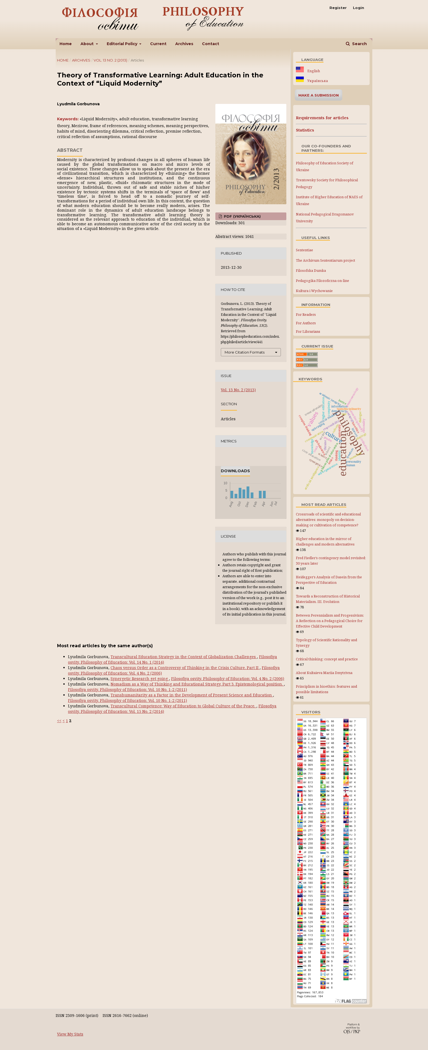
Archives (184, 43)
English (313, 71)
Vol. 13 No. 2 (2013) (110, 60)
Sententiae (304, 250)
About (88, 43)
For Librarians (308, 331)
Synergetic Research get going (140, 678)
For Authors (306, 322)
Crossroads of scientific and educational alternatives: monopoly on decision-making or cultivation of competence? (328, 519)
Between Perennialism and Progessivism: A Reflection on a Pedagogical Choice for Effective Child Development (330, 621)
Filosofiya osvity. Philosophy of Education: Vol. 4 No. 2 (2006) (227, 678)
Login (358, 7)
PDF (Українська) (242, 216)
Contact (210, 43)
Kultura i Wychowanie (314, 290)
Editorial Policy (122, 43)
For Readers (306, 314)
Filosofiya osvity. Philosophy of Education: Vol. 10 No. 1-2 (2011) (127, 689)
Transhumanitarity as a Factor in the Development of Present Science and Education (192, 695)
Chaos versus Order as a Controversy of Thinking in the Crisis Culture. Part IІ (185, 667)
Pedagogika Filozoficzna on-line (322, 280)
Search (359, 43)
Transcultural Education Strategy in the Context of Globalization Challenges (184, 656)
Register (338, 7)
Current (158, 43)
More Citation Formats (244, 352)
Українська (317, 80)
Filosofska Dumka (311, 270)
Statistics (305, 130)
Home (66, 43)
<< (59, 720)
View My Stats (70, 1034)
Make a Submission (318, 95)
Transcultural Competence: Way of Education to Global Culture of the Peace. (183, 705)
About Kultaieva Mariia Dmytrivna (324, 672)
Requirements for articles (322, 117)
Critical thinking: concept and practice (327, 659)
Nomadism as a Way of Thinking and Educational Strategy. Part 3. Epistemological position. (197, 684)
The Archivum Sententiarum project (325, 260)
